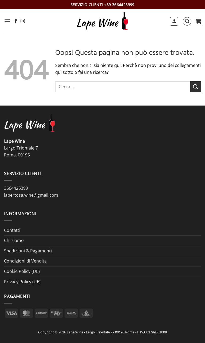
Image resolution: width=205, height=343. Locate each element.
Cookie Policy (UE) (22, 271)
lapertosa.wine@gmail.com (31, 195)
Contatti (12, 230)
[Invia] (195, 86)
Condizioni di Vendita (25, 261)
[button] (7, 21)
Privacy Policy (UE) (22, 282)
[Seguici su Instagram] (23, 21)
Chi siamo (14, 240)
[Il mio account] (174, 21)
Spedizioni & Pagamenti (28, 251)
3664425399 (16, 188)
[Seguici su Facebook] (16, 21)
